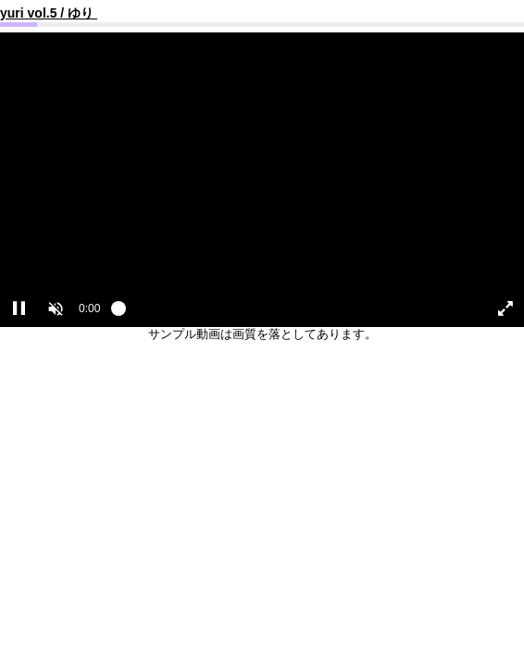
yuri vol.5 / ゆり (48, 13)
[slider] (292, 313)
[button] (55, 308)
